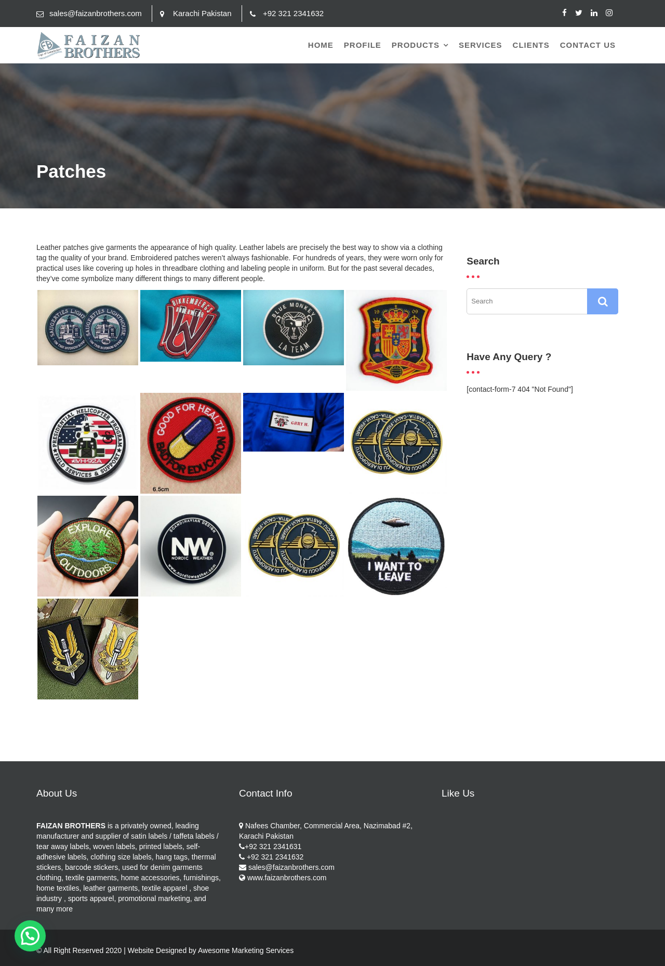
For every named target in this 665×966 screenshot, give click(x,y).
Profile (362, 45)
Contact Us (588, 45)
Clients (531, 45)
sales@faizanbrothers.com (95, 13)
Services (480, 45)
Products (416, 45)
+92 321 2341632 (293, 13)
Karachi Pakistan (202, 13)
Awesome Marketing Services (246, 950)
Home (321, 45)
